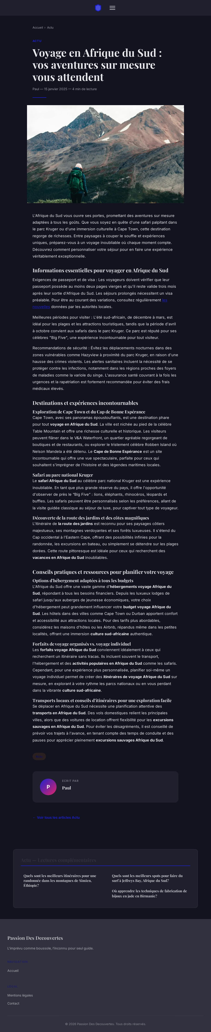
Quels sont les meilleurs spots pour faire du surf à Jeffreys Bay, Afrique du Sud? (147, 878)
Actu (50, 27)
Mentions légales (20, 995)
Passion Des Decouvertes (35, 937)
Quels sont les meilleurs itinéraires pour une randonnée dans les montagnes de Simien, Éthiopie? (60, 880)
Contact (13, 1003)
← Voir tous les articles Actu (56, 817)
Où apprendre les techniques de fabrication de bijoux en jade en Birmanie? (149, 893)
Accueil (38, 27)
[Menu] (112, 8)
